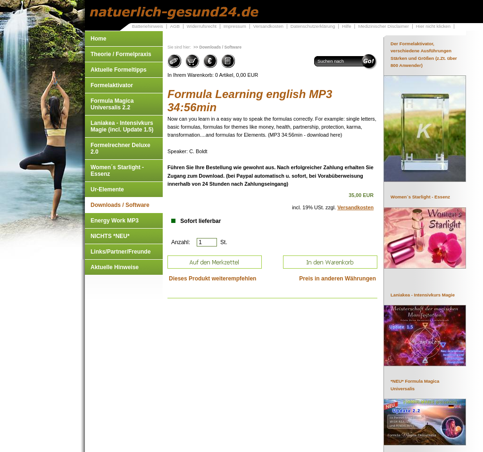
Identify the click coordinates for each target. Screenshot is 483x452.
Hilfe (346, 26)
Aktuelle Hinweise (115, 267)
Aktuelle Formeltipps (119, 69)
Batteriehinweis (147, 26)
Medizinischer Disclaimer (383, 26)
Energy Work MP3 (115, 220)
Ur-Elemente (107, 189)
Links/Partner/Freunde (120, 251)
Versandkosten (268, 26)
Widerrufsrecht (202, 26)
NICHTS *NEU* (110, 236)
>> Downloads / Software (217, 47)
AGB (175, 26)
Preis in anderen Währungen (337, 278)
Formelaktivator (112, 85)
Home (98, 38)
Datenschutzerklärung (313, 26)
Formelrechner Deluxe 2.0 (120, 148)
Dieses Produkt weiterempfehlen (212, 278)
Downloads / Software (120, 205)
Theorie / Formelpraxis (121, 54)
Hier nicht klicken (433, 26)
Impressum (235, 26)
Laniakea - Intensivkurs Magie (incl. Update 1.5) (122, 126)
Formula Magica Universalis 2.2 (112, 104)
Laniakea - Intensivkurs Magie (423, 294)
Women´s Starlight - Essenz (117, 170)
